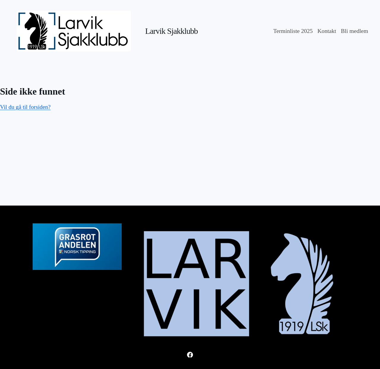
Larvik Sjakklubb (171, 31)
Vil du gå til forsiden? (25, 107)
